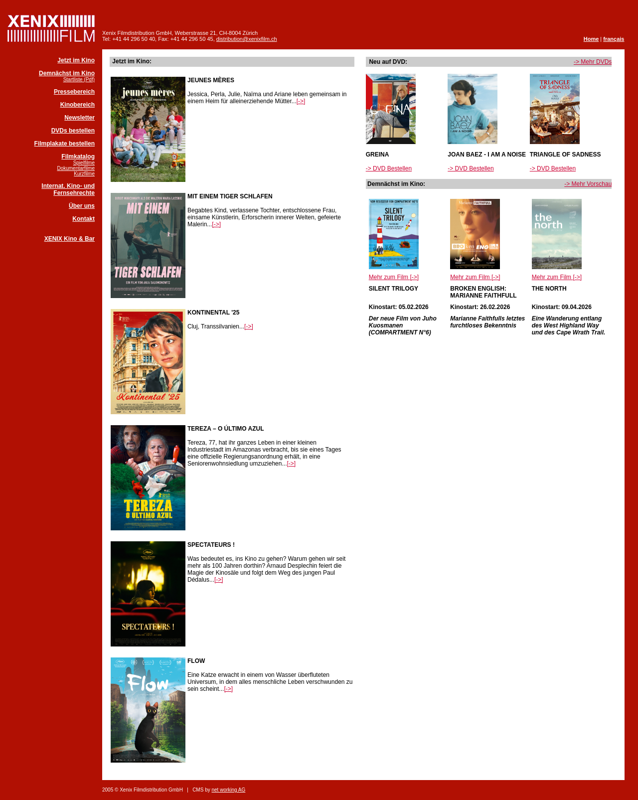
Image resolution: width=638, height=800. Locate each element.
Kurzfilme (84, 173)
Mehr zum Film (394, 277)
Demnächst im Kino (67, 73)
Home (591, 39)
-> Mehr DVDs (593, 61)
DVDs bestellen (73, 130)
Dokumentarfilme (76, 168)
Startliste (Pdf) (79, 79)
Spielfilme (84, 162)
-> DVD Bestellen (389, 168)
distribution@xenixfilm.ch (246, 39)
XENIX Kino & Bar (69, 238)
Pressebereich (74, 91)
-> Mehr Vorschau (588, 183)
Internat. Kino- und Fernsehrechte (68, 189)
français (613, 39)
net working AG (228, 790)
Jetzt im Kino (76, 60)
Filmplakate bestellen (64, 143)
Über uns (82, 205)
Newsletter (79, 117)
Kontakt (83, 218)
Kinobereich (77, 104)
